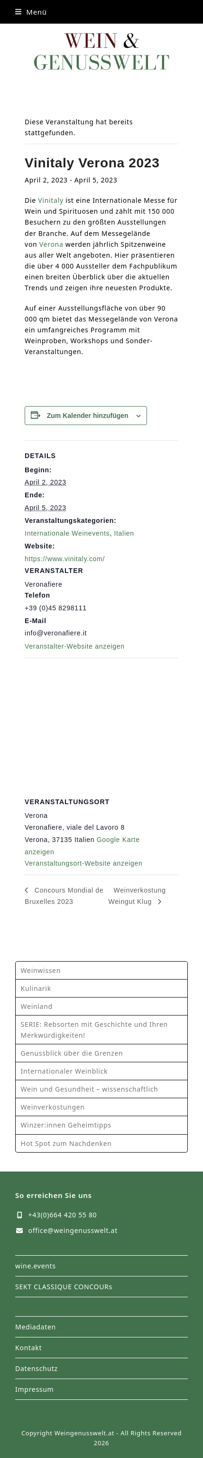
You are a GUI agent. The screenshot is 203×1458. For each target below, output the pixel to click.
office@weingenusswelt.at (73, 1230)
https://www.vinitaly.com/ (65, 559)
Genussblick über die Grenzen (72, 1053)
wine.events (35, 1265)
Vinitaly (51, 200)
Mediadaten (35, 1326)
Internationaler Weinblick (64, 1071)
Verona (51, 244)
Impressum (34, 1389)
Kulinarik (36, 988)
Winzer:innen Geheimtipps (66, 1124)
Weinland (37, 1006)
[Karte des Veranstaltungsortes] (101, 726)
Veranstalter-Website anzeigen (75, 646)
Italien (124, 533)
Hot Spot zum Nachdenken (66, 1143)
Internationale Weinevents (67, 533)
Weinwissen (41, 970)
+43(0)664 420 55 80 (62, 1214)
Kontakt (28, 1347)
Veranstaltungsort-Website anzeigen (83, 863)
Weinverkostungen (53, 1106)
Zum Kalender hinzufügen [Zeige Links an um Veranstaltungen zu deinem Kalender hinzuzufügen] (88, 415)
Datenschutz (36, 1368)
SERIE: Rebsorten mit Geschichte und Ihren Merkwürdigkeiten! (94, 1030)
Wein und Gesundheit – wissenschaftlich (89, 1089)
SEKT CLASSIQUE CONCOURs (63, 1286)
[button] (31, 12)
